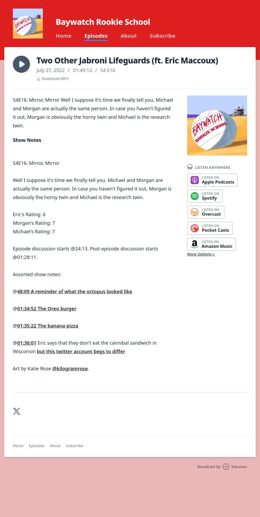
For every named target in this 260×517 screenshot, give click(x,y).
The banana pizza (58, 325)
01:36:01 (26, 343)
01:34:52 (27, 308)
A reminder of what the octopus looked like (81, 291)
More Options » (201, 254)
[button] (21, 64)
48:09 (24, 291)
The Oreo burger (57, 308)
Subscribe (163, 36)
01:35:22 (27, 325)
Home (63, 36)
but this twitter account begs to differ (81, 351)
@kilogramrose (70, 368)
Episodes (96, 36)
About (128, 36)
